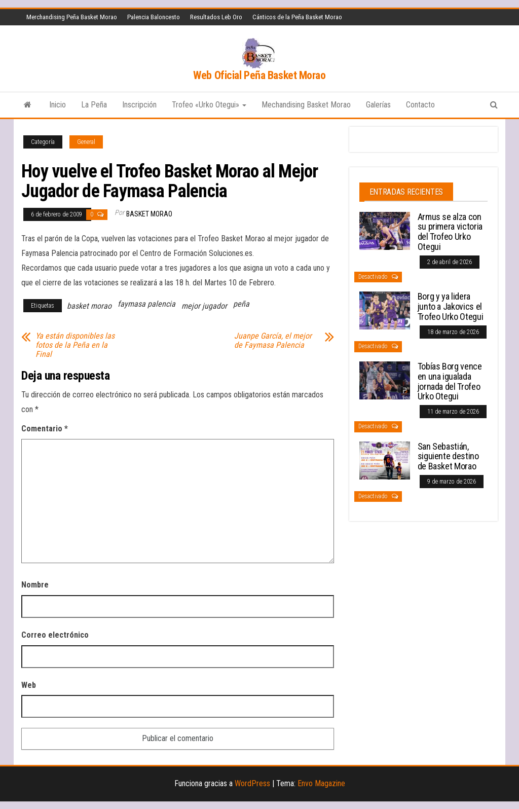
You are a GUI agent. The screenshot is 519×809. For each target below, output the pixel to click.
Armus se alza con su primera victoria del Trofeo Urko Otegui (450, 231)
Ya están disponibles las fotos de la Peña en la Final (75, 345)
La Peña (94, 104)
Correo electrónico (55, 635)
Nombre (35, 585)
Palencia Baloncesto (153, 17)
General (86, 141)
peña (241, 304)
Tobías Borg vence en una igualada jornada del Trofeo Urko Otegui (450, 381)
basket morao (89, 306)
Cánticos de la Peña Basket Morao (297, 17)
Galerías (378, 104)
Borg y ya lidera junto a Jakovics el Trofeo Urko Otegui (451, 306)
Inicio (57, 104)
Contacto (420, 104)
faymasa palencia (146, 304)
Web (28, 685)
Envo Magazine (321, 783)
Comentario (44, 428)
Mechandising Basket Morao (306, 104)
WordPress (252, 783)
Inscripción (139, 104)
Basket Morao (149, 214)
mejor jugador (204, 306)
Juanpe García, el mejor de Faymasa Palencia (273, 341)
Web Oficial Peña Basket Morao (259, 75)
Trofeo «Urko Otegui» (209, 104)
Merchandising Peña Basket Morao (71, 17)
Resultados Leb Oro (216, 17)
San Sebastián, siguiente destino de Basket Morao (448, 456)
